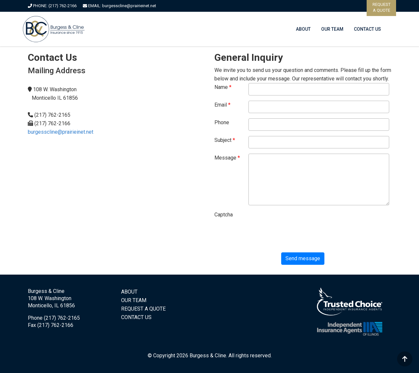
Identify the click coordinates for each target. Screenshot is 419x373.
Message (225, 158)
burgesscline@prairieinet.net (129, 5)
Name (221, 87)
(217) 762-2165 (62, 318)
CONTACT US (367, 29)
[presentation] (264, 234)
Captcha (223, 215)
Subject (222, 140)
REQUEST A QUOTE (143, 309)
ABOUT (303, 29)
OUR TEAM (332, 29)
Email (220, 105)
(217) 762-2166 (62, 5)
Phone (221, 122)
